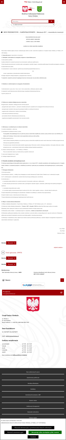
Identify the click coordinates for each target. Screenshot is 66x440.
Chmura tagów (33, 417)
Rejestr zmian (33, 400)
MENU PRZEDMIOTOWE (11, 32)
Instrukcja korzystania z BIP (33, 395)
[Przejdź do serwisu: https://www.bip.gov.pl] (33, 2)
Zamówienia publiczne (33, 377)
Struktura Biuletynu (33, 383)
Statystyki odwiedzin (33, 412)
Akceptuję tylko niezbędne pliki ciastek (45, 432)
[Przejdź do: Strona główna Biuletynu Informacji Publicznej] (2, 32)
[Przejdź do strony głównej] (33, 12)
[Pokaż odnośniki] (2, 2)
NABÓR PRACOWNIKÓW (27, 32)
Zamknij (33, 437)
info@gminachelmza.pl (12, 336)
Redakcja (33, 389)
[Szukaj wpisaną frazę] (51, 21)
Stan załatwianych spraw (33, 372)
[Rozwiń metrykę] (11, 243)
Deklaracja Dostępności (33, 406)
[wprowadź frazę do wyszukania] (30, 21)
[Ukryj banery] (62, 280)
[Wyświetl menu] (64, 2)
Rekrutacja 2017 (42, 32)
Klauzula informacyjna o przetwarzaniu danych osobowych (33, 428)
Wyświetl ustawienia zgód (15, 432)
